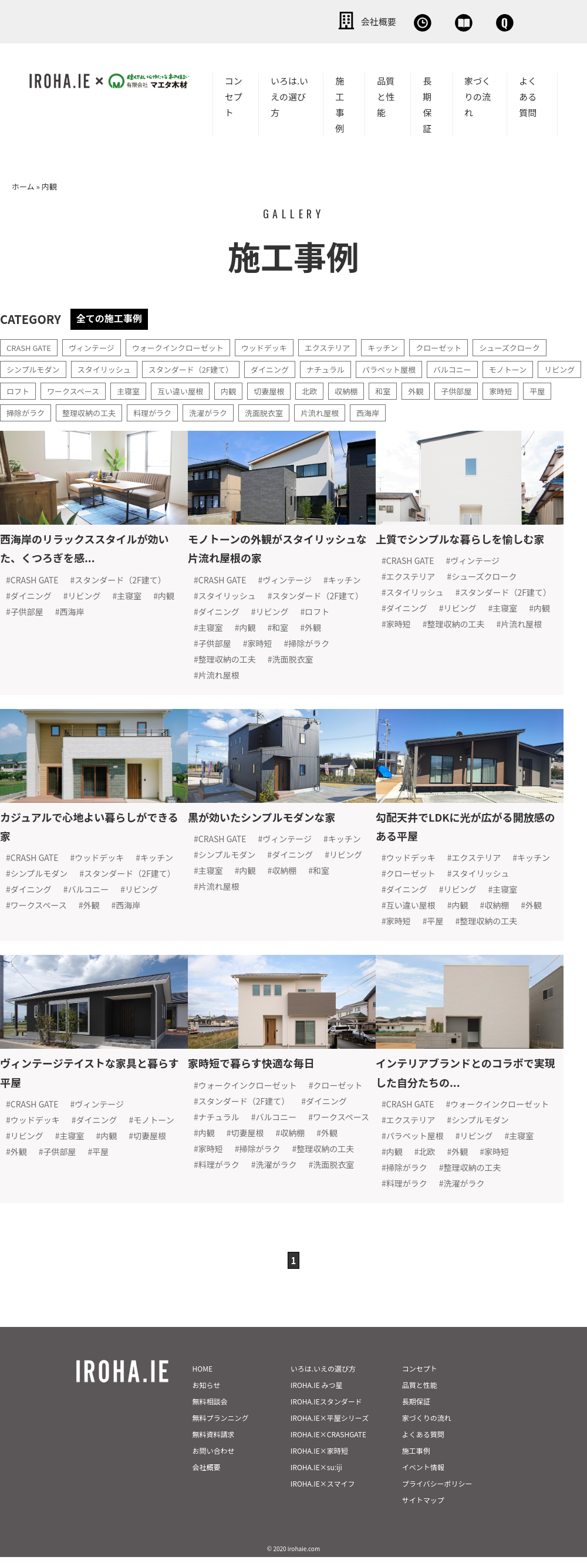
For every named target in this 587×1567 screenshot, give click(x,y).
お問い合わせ (481, 20)
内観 (290, 388)
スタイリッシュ (110, 367)
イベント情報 (423, 1493)
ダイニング (285, 367)
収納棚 (413, 388)
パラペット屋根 (411, 367)
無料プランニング (221, 1443)
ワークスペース (127, 388)
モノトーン (537, 367)
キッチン (405, 345)
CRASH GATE (30, 345)
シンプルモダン (35, 367)
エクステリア (346, 345)
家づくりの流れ (477, 94)
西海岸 (463, 410)
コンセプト (233, 94)
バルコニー (478, 367)
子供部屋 (527, 388)
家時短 (18, 410)
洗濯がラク (295, 410)
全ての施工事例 (113, 315)
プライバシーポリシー (437, 1509)
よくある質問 (528, 94)
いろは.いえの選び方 (289, 94)
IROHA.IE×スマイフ (323, 1509)
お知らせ (207, 1411)
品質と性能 (385, 94)
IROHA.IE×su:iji (316, 1493)
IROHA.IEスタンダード (326, 1427)
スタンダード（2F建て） (202, 367)
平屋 (57, 410)
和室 (451, 388)
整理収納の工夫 (170, 410)
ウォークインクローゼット (188, 345)
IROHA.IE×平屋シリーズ (330, 1443)
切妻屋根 (332, 388)
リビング (22, 388)
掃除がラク (103, 410)
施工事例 (339, 102)
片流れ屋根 (413, 410)
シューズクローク (538, 345)
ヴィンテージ (97, 345)
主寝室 (185, 388)
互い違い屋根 (240, 388)
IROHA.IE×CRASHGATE (328, 1460)
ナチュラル (344, 367)
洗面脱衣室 (354, 410)
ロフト (69, 388)
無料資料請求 (214, 1460)
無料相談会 (315, 20)
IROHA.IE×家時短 (319, 1476)
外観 (485, 388)
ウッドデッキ (279, 345)
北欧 (375, 388)
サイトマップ (423, 1526)
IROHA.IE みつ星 (317, 1411)
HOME (202, 1394)
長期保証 (427, 102)
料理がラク (237, 410)
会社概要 (234, 20)
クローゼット (463, 345)
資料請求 (396, 20)
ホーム (23, 184)
